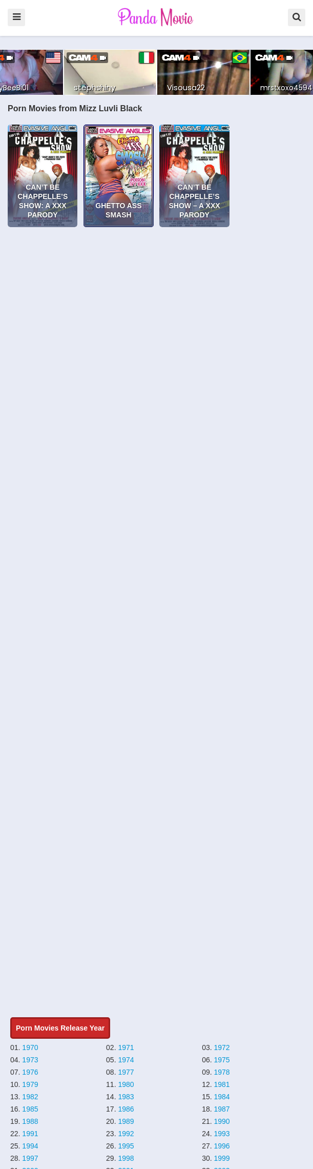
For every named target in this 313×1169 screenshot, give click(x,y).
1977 (126, 1072)
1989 (126, 1121)
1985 (30, 1109)
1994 (30, 1146)
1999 (222, 1158)
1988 (30, 1121)
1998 (126, 1158)
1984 (222, 1097)
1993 (222, 1134)
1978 (222, 1072)
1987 (222, 1109)
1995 (126, 1146)
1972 (222, 1047)
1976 (30, 1072)
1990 (222, 1121)
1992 (126, 1134)
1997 (30, 1158)
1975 (222, 1060)
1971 (126, 1047)
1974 (126, 1060)
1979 (30, 1084)
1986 (126, 1109)
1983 (126, 1097)
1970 (30, 1047)
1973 (30, 1060)
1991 (30, 1134)
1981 (222, 1084)
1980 (126, 1084)
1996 (222, 1146)
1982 (30, 1097)
